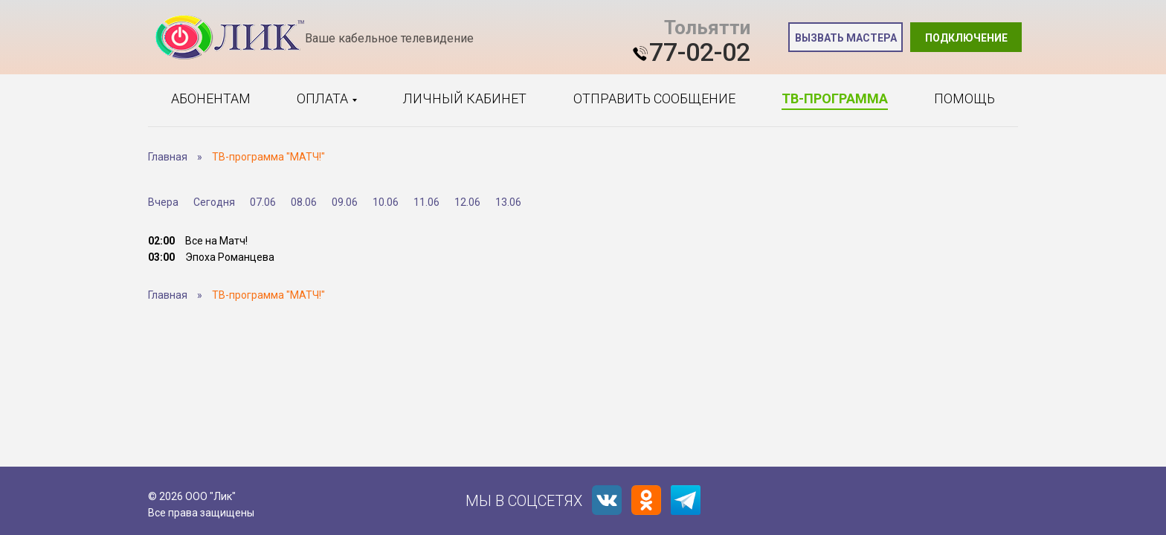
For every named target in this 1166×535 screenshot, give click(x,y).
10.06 (386, 202)
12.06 (467, 202)
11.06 (426, 202)
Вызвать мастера (846, 38)
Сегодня (214, 202)
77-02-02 (699, 52)
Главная (167, 157)
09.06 (345, 202)
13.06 (508, 202)
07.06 (263, 202)
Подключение (966, 38)
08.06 (304, 202)
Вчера (163, 202)
